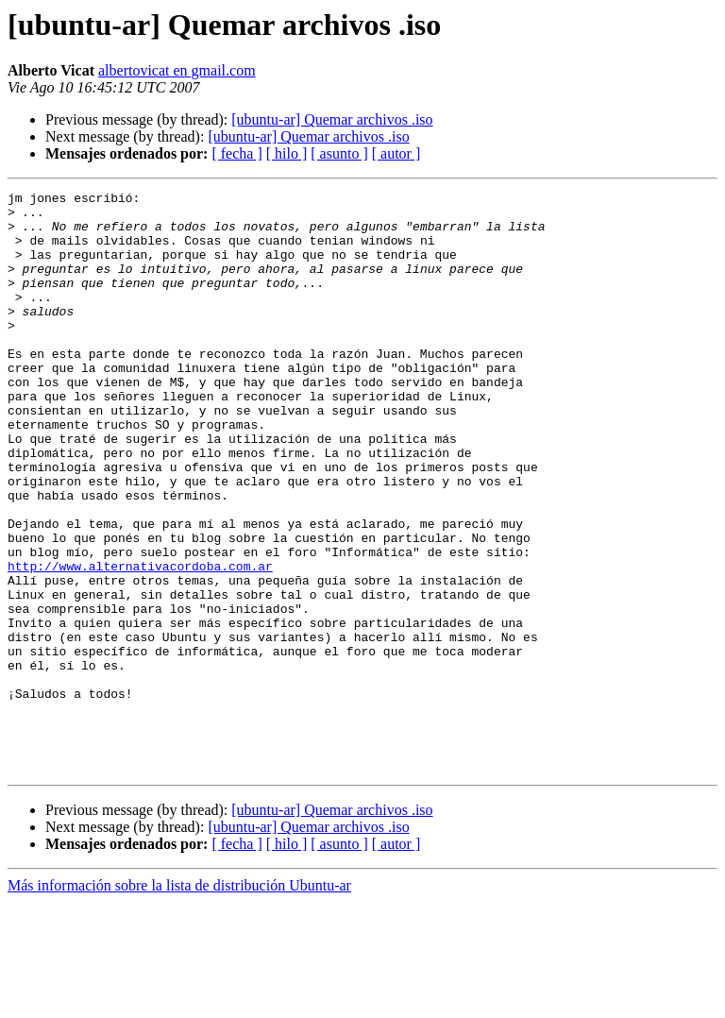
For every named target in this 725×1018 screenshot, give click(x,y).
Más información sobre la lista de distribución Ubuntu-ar (179, 1001)
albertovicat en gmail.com (177, 70)
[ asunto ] (339, 153)
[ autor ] (396, 153)
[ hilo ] (287, 153)
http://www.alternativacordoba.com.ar (140, 642)
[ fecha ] (236, 153)
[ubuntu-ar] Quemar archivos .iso (331, 119)
